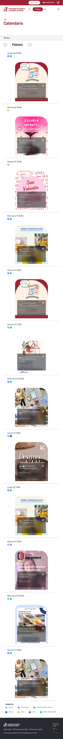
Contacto (38, 9)
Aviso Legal (7, 729)
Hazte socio (34, 2)
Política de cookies (35, 729)
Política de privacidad (20, 729)
